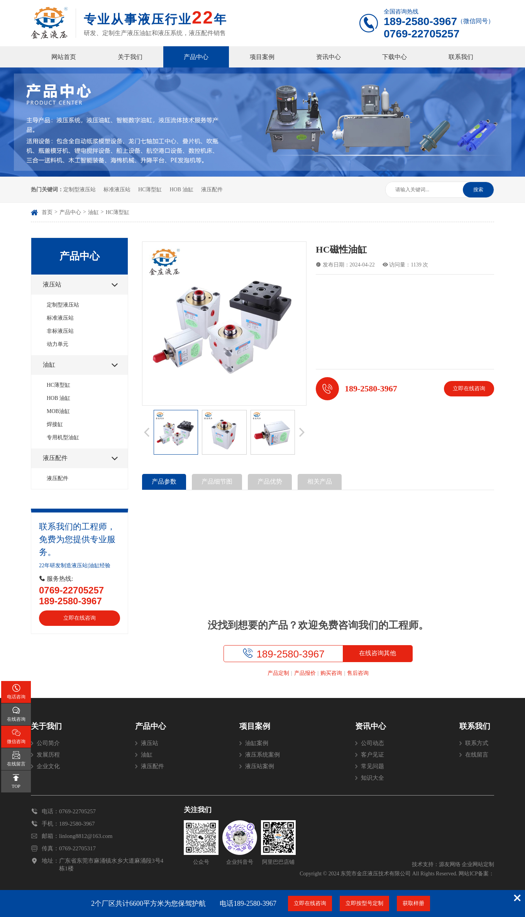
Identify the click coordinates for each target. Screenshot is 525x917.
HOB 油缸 (181, 189)
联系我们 (461, 57)
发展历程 (48, 755)
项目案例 (262, 57)
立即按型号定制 (364, 903)
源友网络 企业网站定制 (467, 864)
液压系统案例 (262, 755)
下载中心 (394, 57)
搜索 (478, 189)
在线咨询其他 (377, 653)
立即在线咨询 (79, 618)
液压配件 (212, 189)
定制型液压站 (79, 189)
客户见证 (372, 755)
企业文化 (48, 766)
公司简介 (48, 743)
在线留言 (476, 755)
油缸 (93, 212)
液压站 (149, 743)
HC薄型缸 (150, 189)
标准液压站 (116, 189)
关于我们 (130, 57)
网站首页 (63, 57)
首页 (47, 212)
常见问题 (372, 766)
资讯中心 (328, 57)
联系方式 (476, 743)
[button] (146, 432)
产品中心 (196, 57)
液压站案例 (259, 766)
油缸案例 (256, 743)
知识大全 (372, 778)
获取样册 (413, 903)
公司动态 (372, 743)
